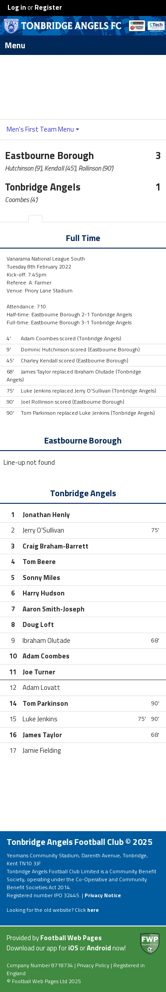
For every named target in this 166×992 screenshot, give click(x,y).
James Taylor (42, 735)
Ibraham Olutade (46, 640)
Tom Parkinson (45, 703)
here (93, 910)
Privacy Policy (93, 965)
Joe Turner (39, 672)
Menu (85, 45)
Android (99, 948)
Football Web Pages (71, 938)
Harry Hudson (44, 593)
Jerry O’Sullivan (43, 530)
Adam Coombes (46, 656)
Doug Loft (38, 624)
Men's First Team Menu (40, 129)
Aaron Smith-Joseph (54, 609)
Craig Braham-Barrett (56, 546)
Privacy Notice (103, 895)
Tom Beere (39, 561)
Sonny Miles (41, 577)
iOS (73, 948)
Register (48, 7)
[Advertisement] (83, 87)
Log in (17, 7)
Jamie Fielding (42, 750)
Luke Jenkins (40, 719)
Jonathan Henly (46, 515)
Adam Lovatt (41, 687)
